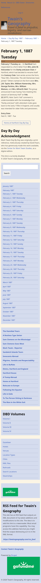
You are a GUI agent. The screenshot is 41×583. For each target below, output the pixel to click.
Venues (6, 451)
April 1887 (7, 286)
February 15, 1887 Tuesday (13, 252)
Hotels (5, 446)
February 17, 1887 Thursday (14, 256)
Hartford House (9, 373)
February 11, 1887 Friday (12, 235)
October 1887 (8, 311)
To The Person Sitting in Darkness (17, 398)
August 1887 (7, 303)
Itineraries (30, 2)
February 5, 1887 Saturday (13, 210)
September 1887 (9, 307)
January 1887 (8, 186)
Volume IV (7, 431)
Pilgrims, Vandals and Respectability (18, 360)
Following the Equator (12, 390)
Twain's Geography (19, 21)
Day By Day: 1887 (16, 38)
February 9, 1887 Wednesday (14, 227)
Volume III (7, 427)
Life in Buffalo (9, 364)
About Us (11, 2)
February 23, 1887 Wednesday (14, 265)
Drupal (14, 555)
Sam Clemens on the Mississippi (17, 339)
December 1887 (9, 320)
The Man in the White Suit (14, 402)
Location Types (9, 455)
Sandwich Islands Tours (13, 352)
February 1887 (31, 38)
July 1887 (6, 299)
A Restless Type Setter (12, 335)
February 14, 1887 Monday (13, 248)
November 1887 (9, 316)
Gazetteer (7, 442)
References (5, 7)
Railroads (6, 467)
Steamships (7, 476)
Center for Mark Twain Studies (19, 148)
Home (3, 2)
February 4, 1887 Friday (12, 206)
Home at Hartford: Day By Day (16, 123)
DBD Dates (20, 2)
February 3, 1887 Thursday (13, 202)
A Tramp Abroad (10, 377)
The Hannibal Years (11, 331)
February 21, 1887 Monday (13, 261)
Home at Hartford (10, 381)
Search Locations (10, 471)
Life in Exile (8, 394)
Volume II (7, 423)
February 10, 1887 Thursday (14, 231)
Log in (20, 12)
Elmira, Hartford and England (15, 369)
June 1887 (6, 295)
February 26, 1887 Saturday (13, 277)
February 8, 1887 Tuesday (13, 223)
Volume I (6, 419)
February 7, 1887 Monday (13, 219)
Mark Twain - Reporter (12, 348)
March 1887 (7, 282)
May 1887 (6, 291)
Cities (5, 459)
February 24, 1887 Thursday (14, 269)
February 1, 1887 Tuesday (13, 194)
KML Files (6, 463)
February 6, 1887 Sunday (12, 215)
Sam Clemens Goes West (13, 344)
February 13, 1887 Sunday (13, 244)
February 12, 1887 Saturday (13, 240)
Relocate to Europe (11, 385)
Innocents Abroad (10, 356)
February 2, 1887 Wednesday (14, 198)
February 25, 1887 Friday (12, 273)
